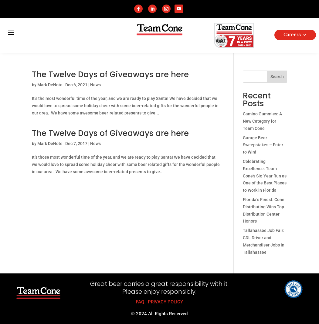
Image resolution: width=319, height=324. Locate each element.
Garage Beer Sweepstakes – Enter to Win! (263, 145)
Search (277, 76)
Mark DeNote (50, 84)
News (95, 84)
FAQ (140, 302)
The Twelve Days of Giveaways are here (110, 74)
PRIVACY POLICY (165, 302)
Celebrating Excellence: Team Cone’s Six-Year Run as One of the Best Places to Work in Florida (265, 176)
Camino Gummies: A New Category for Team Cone (262, 121)
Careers (292, 35)
